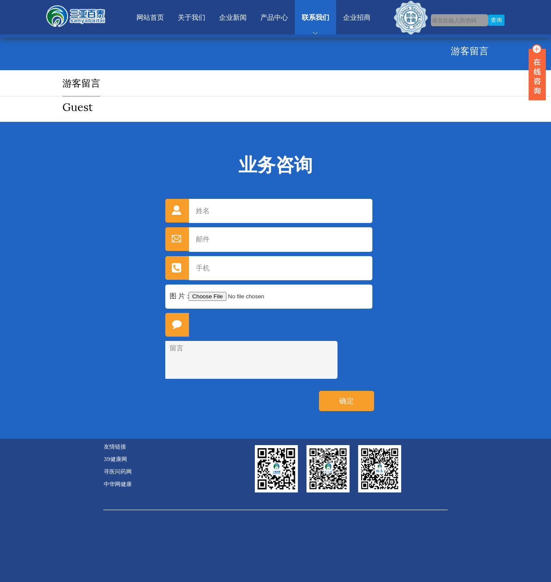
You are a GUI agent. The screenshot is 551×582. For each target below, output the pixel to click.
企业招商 (357, 17)
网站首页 (150, 17)
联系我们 (315, 17)
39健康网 (115, 459)
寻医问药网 (118, 471)
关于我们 (191, 17)
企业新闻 (233, 17)
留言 (251, 360)
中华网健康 (118, 484)
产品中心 (274, 17)
